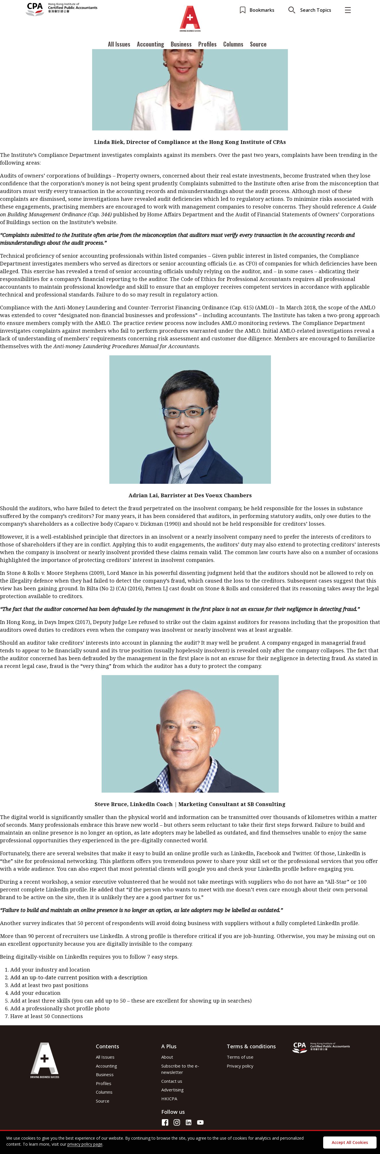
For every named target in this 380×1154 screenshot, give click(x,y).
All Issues (119, 44)
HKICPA (169, 1098)
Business (181, 44)
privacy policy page (84, 1144)
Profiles (207, 44)
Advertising (172, 1090)
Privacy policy (240, 1066)
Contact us (171, 1081)
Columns (233, 44)
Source (258, 44)
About (167, 1057)
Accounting (150, 44)
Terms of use (240, 1057)
